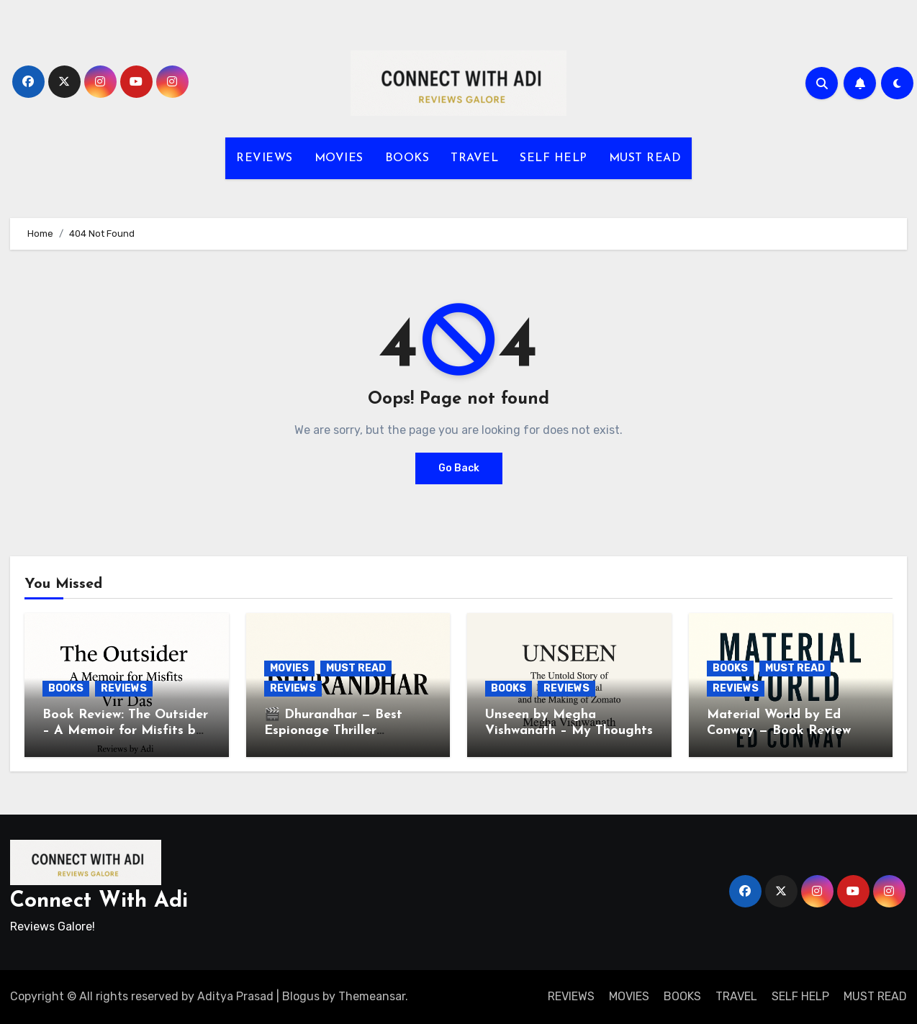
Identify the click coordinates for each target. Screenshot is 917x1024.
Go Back (458, 468)
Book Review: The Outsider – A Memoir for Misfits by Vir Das (125, 730)
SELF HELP (553, 158)
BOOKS (407, 158)
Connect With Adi (99, 901)
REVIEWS (264, 158)
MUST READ (645, 158)
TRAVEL (474, 158)
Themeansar (371, 996)
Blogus (301, 996)
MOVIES (339, 158)
